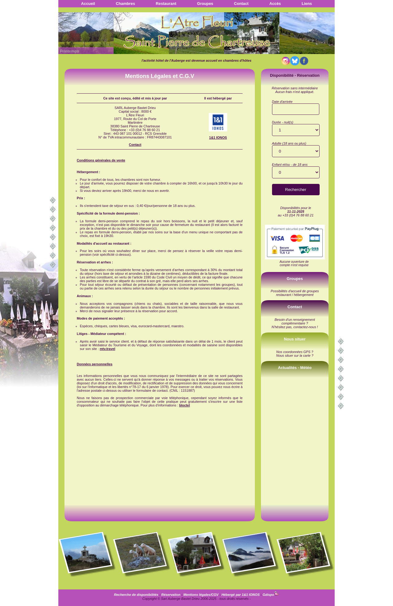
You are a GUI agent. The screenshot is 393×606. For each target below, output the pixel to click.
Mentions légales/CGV (200, 594)
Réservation (170, 594)
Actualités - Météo (295, 367)
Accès (275, 3)
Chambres (125, 3)
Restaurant (166, 3)
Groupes (205, 3)
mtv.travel (107, 349)
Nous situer (294, 339)
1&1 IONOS (218, 137)
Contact (241, 3)
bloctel (184, 405)
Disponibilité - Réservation (294, 75)
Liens (307, 3)
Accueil (88, 3)
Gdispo (271, 594)
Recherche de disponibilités (136, 594)
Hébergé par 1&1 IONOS (240, 594)
